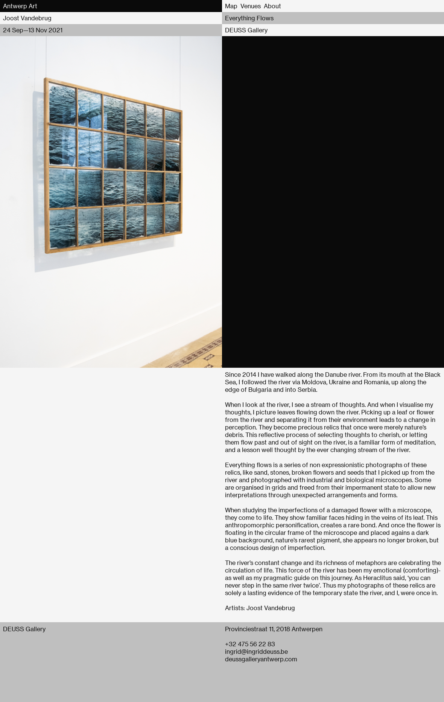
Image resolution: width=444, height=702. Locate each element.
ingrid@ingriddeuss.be (256, 651)
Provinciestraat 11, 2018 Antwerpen (273, 628)
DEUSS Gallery (246, 30)
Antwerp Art (20, 5)
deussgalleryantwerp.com (261, 658)
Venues (250, 5)
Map (231, 5)
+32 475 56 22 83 (250, 643)
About (272, 5)
